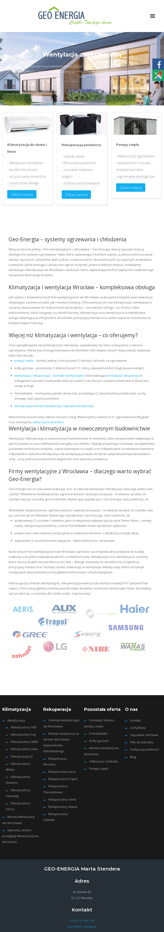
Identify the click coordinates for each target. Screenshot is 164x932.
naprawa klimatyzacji (78, 406)
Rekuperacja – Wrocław (55, 761)
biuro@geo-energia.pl (82, 926)
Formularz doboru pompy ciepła (99, 723)
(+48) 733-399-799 (82, 920)
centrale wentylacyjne (68, 375)
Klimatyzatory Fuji (23, 734)
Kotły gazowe (99, 741)
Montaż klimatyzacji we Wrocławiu (18, 820)
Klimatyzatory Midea (18, 767)
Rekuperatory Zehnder (55, 817)
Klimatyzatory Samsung (18, 793)
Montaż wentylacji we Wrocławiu (101, 751)
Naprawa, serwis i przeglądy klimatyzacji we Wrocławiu (20, 836)
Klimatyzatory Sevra (18, 806)
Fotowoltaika (98, 733)
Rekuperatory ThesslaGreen (55, 789)
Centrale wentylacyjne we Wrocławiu (61, 723)
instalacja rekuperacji (124, 375)
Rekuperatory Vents (62, 799)
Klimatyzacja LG (22, 756)
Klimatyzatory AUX (23, 727)
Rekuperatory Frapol (62, 779)
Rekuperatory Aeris (62, 771)
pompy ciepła (23, 360)
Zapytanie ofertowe (144, 735)
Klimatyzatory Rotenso (18, 780)
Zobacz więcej (22, 194)
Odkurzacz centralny (103, 761)
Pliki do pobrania (141, 742)
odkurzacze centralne (48, 422)
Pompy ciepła (98, 768)
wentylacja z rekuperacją (32, 375)
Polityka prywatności (144, 749)
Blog (133, 757)
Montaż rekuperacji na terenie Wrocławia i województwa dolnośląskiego (61, 742)
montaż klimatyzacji (47, 406)
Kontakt (135, 720)
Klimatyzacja (16, 720)
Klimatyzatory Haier (24, 749)
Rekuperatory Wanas (63, 807)
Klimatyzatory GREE (24, 742)
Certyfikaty (138, 728)
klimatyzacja (23, 406)
